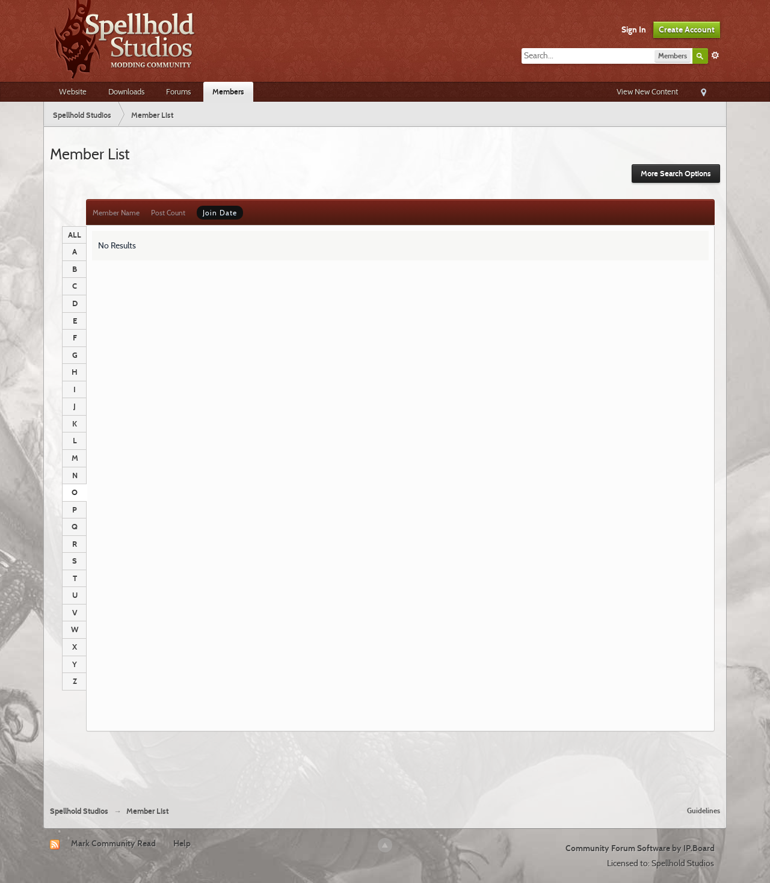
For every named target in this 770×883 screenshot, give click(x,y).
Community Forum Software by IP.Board (640, 848)
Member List (147, 811)
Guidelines (703, 810)
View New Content (647, 91)
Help (182, 843)
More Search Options (676, 173)
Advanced (715, 55)
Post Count (168, 212)
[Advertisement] (385, 764)
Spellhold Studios (79, 811)
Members (228, 91)
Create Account (687, 29)
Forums (178, 91)
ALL (74, 234)
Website (73, 91)
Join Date (220, 212)
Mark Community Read (113, 843)
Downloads (126, 91)
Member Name (116, 212)
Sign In (633, 29)
